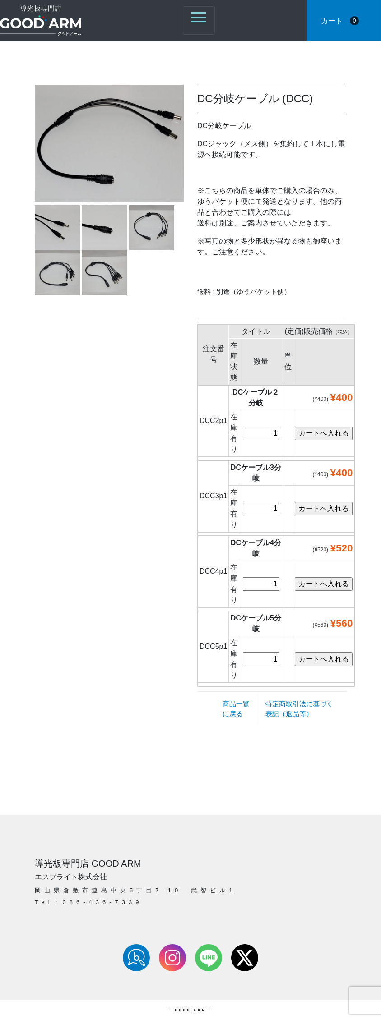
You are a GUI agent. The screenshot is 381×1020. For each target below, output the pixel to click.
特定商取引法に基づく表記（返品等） (299, 708)
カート (340, 20)
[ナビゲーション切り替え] (199, 20)
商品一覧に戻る (236, 708)
